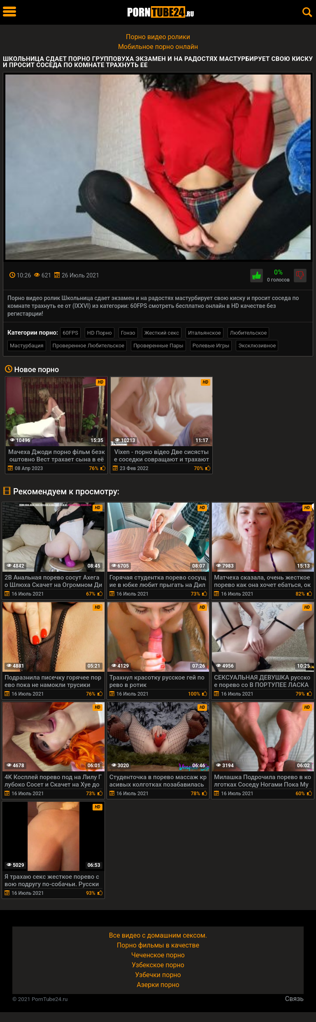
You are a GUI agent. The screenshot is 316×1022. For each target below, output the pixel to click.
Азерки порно (158, 985)
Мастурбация (27, 345)
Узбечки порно (158, 975)
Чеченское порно (158, 955)
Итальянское (204, 333)
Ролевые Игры (211, 345)
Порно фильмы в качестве (158, 945)
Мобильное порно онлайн (158, 47)
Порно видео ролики (158, 37)
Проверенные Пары (158, 345)
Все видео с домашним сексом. (158, 935)
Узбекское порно (158, 965)
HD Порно (99, 333)
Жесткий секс (161, 333)
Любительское (248, 333)
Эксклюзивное (257, 345)
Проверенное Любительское (89, 345)
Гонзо (128, 333)
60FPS (70, 333)
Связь (294, 999)
